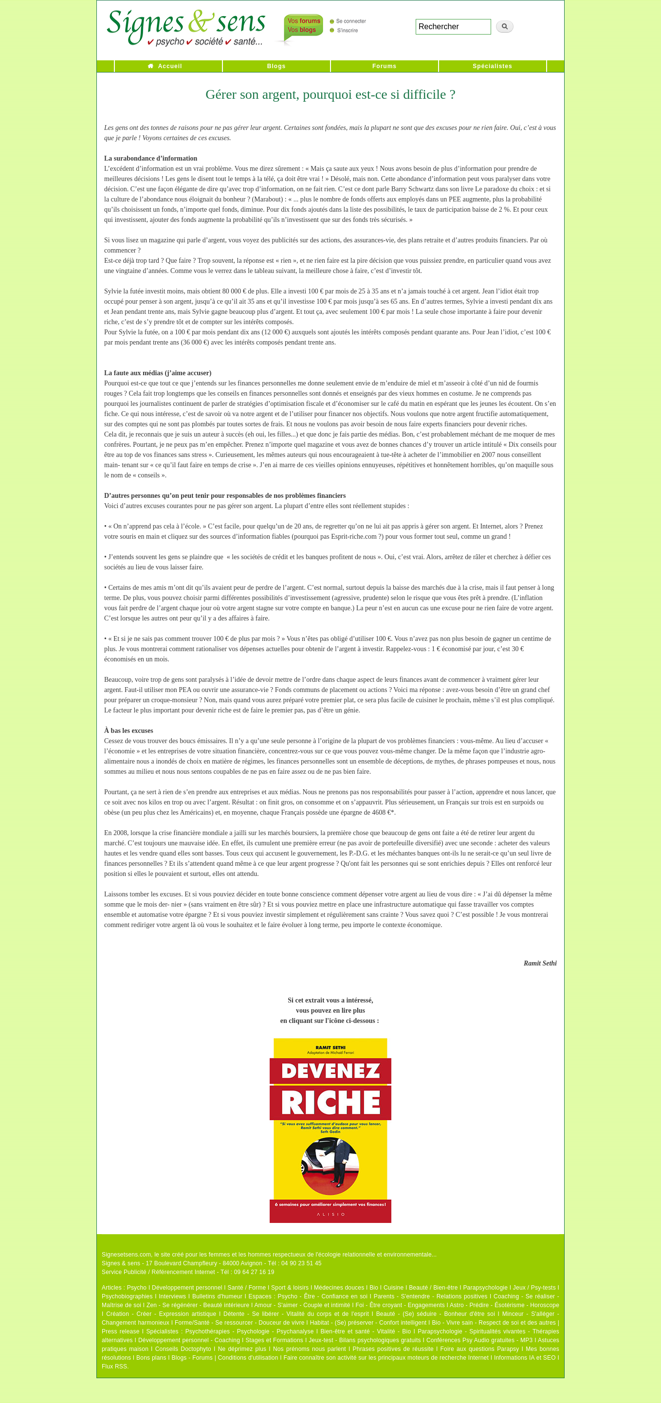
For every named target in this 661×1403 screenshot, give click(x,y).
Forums (384, 66)
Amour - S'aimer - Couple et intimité (302, 1305)
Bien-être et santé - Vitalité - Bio (365, 1331)
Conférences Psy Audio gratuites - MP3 (479, 1340)
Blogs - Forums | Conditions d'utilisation (225, 1357)
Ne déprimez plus (242, 1349)
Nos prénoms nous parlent (309, 1349)
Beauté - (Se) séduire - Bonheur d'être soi (435, 1314)
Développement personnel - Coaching (189, 1340)
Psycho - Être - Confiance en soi (323, 1296)
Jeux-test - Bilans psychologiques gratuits (365, 1340)
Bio (373, 1287)
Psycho (137, 1287)
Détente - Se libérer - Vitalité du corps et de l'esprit (296, 1314)
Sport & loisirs (290, 1287)
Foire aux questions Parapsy (480, 1349)
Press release (121, 1331)
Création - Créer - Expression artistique (161, 1314)
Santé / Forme (247, 1287)
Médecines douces (339, 1287)
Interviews (172, 1296)
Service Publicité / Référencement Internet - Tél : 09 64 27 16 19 (188, 1272)
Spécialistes (492, 66)
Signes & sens (121, 1263)
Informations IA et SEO (525, 1357)
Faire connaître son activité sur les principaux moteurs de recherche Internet (386, 1357)
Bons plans (151, 1357)
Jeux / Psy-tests (534, 1287)
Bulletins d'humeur (217, 1296)
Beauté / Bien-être (433, 1287)
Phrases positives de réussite (393, 1349)
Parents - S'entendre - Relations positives (431, 1296)
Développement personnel (187, 1287)
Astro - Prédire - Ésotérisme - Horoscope (504, 1305)
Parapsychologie (485, 1287)
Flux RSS (114, 1366)
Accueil (170, 66)
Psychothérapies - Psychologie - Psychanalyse (249, 1331)
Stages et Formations (274, 1340)
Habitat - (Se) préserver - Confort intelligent (368, 1322)
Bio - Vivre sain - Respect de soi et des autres (494, 1322)
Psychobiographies (127, 1296)
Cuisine (394, 1287)
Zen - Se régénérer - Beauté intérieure (198, 1305)
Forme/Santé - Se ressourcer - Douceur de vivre (240, 1322)
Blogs (276, 66)
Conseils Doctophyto (183, 1349)
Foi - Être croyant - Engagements (399, 1305)
